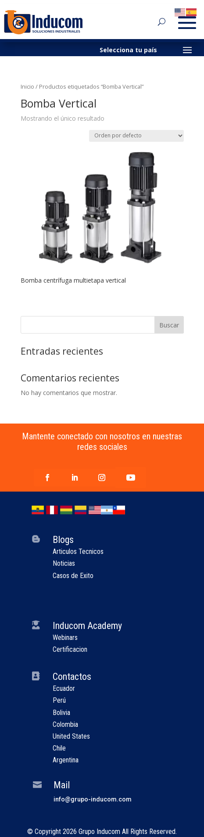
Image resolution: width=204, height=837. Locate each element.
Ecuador (64, 688)
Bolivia (61, 712)
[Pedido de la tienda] (136, 136)
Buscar (169, 325)
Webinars (65, 637)
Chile (59, 748)
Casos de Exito (73, 575)
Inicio (27, 86)
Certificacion (70, 649)
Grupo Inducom (99, 831)
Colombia (65, 724)
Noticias (64, 563)
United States (71, 736)
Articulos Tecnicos (78, 551)
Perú (59, 700)
